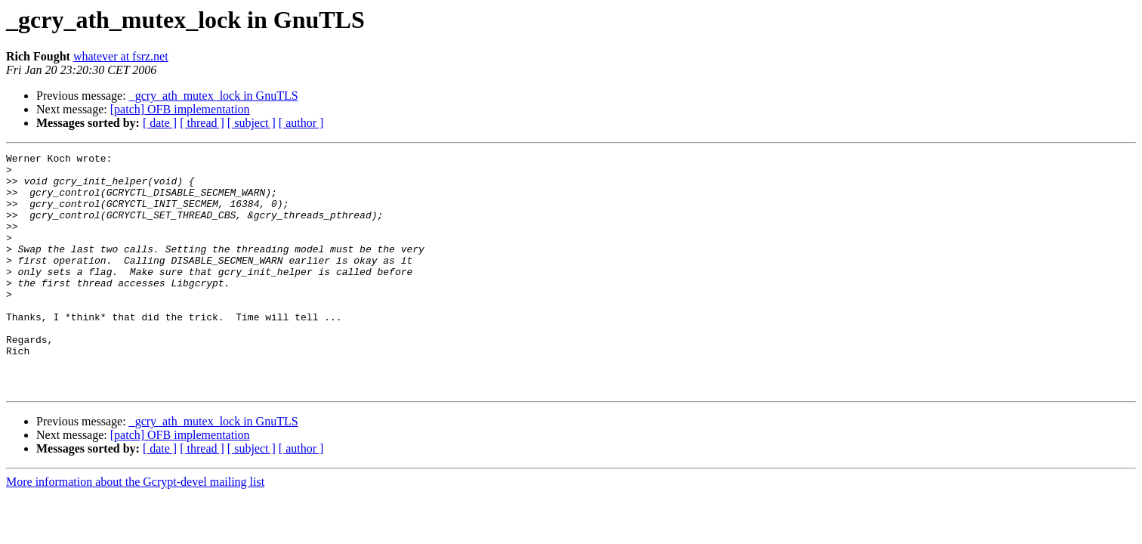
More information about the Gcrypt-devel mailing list (135, 529)
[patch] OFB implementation (180, 109)
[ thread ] (202, 122)
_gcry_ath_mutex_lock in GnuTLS (213, 95)
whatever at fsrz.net (120, 56)
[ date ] (160, 122)
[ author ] (301, 122)
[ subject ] (251, 122)
